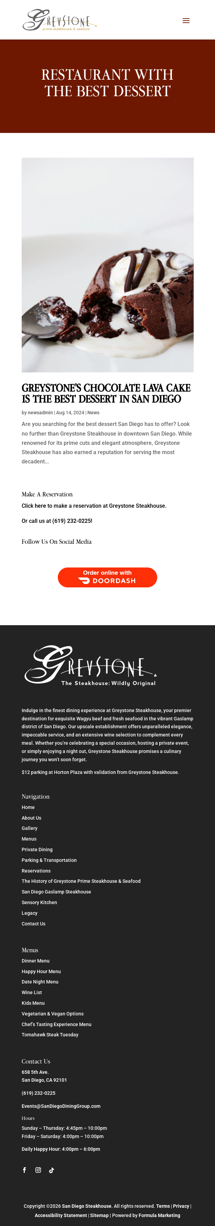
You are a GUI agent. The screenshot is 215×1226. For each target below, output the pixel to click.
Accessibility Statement (61, 1215)
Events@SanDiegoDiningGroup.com (61, 1106)
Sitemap (99, 1215)
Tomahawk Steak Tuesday (50, 1034)
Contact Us (33, 923)
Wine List (32, 992)
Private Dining (37, 849)
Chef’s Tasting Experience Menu (57, 1024)
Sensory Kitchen (39, 902)
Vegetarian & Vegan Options (53, 1013)
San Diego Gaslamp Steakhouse (56, 892)
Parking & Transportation (49, 860)
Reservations (36, 871)
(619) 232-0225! (72, 521)
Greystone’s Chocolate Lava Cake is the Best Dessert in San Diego (106, 394)
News (93, 412)
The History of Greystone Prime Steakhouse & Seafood (81, 881)
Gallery (29, 828)
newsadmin (40, 412)
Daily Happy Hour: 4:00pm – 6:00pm (61, 1149)
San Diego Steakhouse (86, 1206)
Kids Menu (33, 1003)
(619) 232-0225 (38, 1093)
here (40, 506)
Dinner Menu (36, 961)
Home (28, 807)
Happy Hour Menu (41, 971)
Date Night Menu (40, 982)
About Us (31, 818)
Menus (29, 839)
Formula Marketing (159, 1215)
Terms (163, 1206)
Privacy (181, 1206)
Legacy (29, 913)
